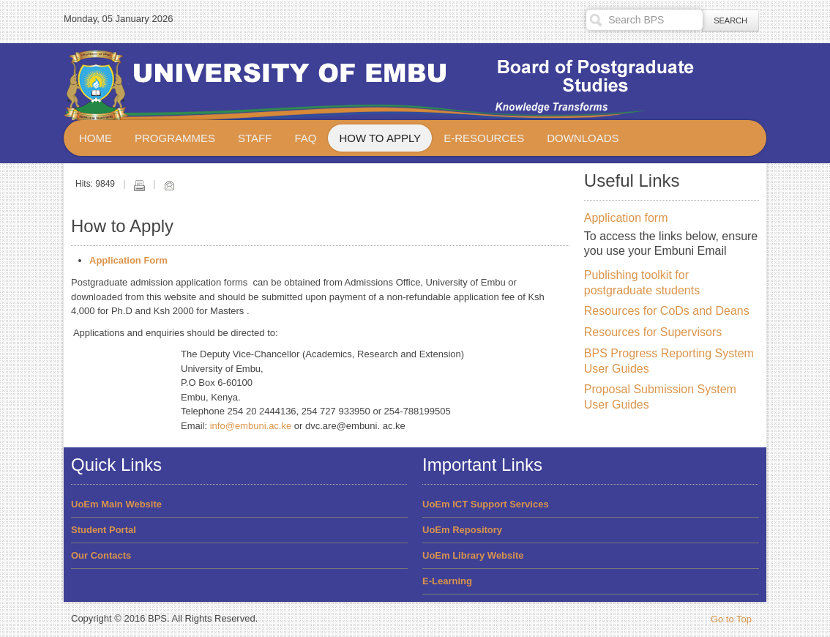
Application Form (128, 260)
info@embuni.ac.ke (250, 425)
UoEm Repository (462, 529)
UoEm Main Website (116, 504)
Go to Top (731, 619)
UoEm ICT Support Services (485, 504)
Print (139, 185)
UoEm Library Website (472, 555)
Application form (626, 218)
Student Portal (103, 529)
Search (730, 20)
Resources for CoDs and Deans (666, 311)
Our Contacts (101, 555)
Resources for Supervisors (653, 332)
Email (169, 185)
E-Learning (447, 580)
